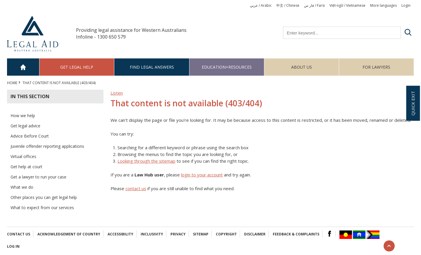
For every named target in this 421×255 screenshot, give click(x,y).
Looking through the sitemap (146, 161)
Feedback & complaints (296, 234)
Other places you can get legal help (44, 197)
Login (405, 5)
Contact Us (18, 234)
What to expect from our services (42, 207)
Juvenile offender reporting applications (47, 146)
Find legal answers (152, 67)
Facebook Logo (329, 234)
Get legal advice (25, 126)
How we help (23, 115)
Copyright (226, 234)
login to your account (202, 175)
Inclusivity (152, 234)
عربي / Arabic (261, 5)
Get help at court (26, 166)
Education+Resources (227, 67)
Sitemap (200, 234)
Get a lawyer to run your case (38, 177)
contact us (135, 188)
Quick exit (413, 103)
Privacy (178, 234)
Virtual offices (23, 156)
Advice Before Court (30, 136)
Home (23, 67)
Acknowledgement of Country (68, 234)
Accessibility (120, 234)
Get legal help (76, 67)
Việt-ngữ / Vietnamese (347, 5)
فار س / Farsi (314, 5)
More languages (383, 5)
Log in (13, 246)
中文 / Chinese (287, 5)
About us (301, 67)
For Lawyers (376, 67)
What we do (22, 187)
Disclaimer (254, 234)
